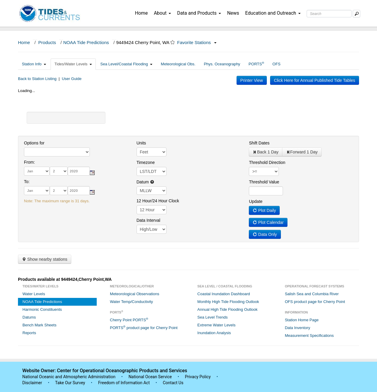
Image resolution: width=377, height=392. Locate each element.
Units (141, 143)
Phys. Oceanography (222, 64)
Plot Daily (264, 210)
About (162, 13)
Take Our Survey (70, 382)
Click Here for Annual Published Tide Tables (314, 80)
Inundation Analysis (214, 333)
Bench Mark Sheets (39, 325)
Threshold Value (264, 182)
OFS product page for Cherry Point (315, 301)
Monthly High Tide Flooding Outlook (228, 301)
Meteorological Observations (134, 294)
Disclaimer (32, 382)
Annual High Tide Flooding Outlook (227, 309)
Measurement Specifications (309, 335)
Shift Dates (259, 143)
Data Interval (148, 220)
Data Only (265, 234)
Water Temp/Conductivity (131, 301)
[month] (37, 171)
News (233, 13)
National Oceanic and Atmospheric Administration (69, 376)
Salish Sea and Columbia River (312, 294)
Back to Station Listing (37, 78)
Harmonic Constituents (42, 309)
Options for (34, 143)
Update (255, 201)
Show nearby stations (44, 259)
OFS (276, 64)
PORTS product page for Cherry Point (144, 327)
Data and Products (199, 13)
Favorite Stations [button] (197, 42)
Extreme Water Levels (216, 325)
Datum (145, 182)
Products (47, 42)
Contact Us (173, 382)
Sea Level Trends (212, 317)
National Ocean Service (150, 376)
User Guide (71, 78)
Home (141, 13)
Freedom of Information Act (124, 382)
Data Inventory (297, 327)
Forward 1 (302, 152)
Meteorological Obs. (178, 64)
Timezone (146, 162)
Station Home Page (302, 320)
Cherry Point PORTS (129, 319)
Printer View (251, 80)
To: (27, 181)
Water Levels (33, 294)
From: (29, 162)
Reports (29, 333)
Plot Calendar (268, 222)
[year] (79, 171)
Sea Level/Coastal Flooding (126, 64)
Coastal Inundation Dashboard (223, 294)
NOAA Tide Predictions (86, 42)
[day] (59, 171)
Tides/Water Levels (73, 64)
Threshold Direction (267, 162)
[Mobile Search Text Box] (356, 13)
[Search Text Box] (329, 13)
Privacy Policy (198, 376)
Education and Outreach (273, 13)
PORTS (256, 63)
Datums (29, 317)
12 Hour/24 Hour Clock (158, 200)
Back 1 (265, 152)
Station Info (34, 64)
